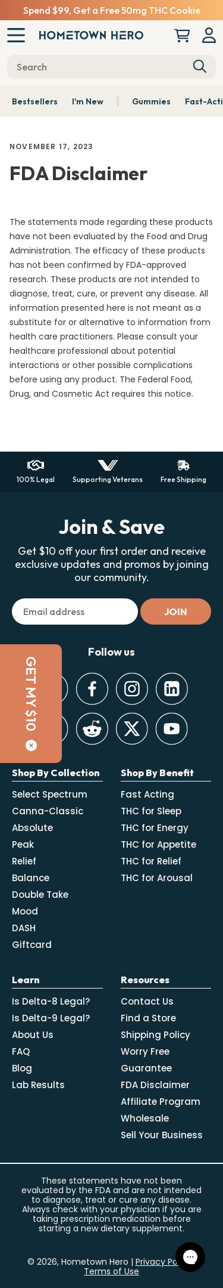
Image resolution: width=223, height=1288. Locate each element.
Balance (30, 878)
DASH (24, 928)
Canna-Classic (47, 811)
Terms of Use (111, 1271)
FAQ (21, 1051)
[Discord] (52, 688)
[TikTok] (52, 728)
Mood (25, 911)
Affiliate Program (160, 1101)
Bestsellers (35, 101)
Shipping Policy (155, 1034)
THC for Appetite (158, 844)
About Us (33, 1034)
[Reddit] (92, 728)
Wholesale (145, 1118)
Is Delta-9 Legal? (51, 1018)
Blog (22, 1068)
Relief (24, 861)
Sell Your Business (162, 1135)
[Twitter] (131, 728)
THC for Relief (151, 861)
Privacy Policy (163, 1262)
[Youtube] (171, 728)
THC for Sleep (151, 811)
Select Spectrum (49, 794)
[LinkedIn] (171, 688)
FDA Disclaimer (155, 1085)
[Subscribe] (175, 611)
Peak (23, 844)
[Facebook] (92, 688)
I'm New (87, 101)
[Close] (14, 745)
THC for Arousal (157, 878)
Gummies (151, 101)
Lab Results (38, 1085)
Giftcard (32, 944)
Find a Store (148, 1018)
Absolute (32, 827)
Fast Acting (147, 794)
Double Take (40, 894)
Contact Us (147, 1001)
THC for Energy (155, 827)
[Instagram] (131, 688)
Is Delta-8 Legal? (51, 1001)
